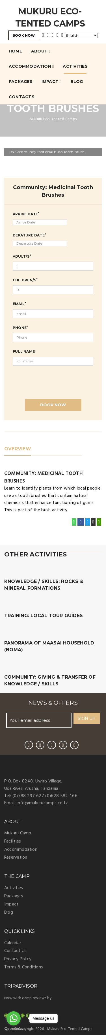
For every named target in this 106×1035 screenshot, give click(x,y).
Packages (21, 81)
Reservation (15, 857)
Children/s (25, 280)
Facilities (12, 841)
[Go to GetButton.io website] (14, 1029)
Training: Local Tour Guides (43, 615)
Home (15, 51)
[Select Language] (81, 35)
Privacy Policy (17, 959)
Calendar (12, 943)
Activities (75, 66)
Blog (76, 81)
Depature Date (29, 235)
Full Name (24, 351)
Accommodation (31, 66)
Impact (51, 81)
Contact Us (15, 951)
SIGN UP (87, 718)
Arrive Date (26, 214)
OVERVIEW (17, 448)
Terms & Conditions (23, 967)
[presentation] (56, 380)
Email (19, 303)
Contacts (21, 96)
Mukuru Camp (17, 833)
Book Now (53, 404)
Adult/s (22, 256)
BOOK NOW (23, 35)
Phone (20, 327)
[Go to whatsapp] (14, 1018)
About (40, 51)
